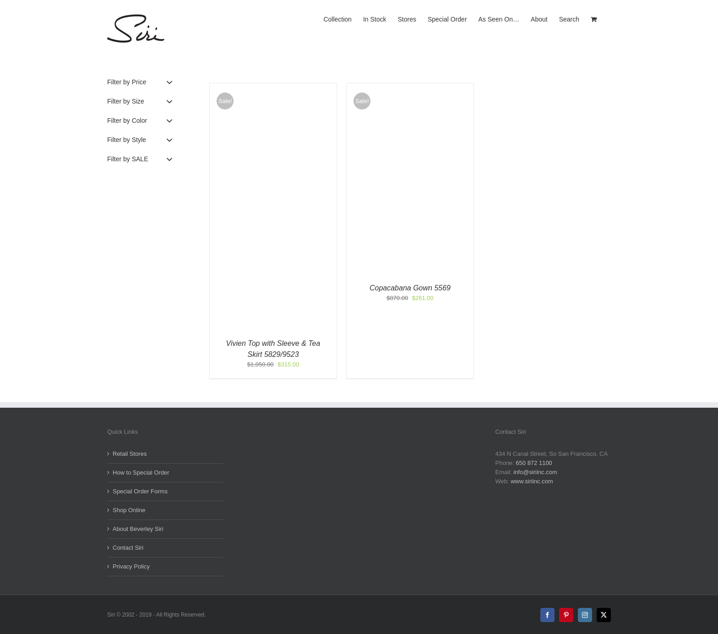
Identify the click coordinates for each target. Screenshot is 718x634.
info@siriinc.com (535, 472)
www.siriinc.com (532, 481)
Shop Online (129, 510)
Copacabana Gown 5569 (410, 288)
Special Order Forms (140, 491)
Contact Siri (128, 547)
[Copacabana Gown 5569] (410, 87)
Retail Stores (130, 453)
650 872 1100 (534, 462)
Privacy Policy (131, 566)
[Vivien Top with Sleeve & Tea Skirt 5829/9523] (273, 87)
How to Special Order (141, 472)
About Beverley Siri (138, 528)
